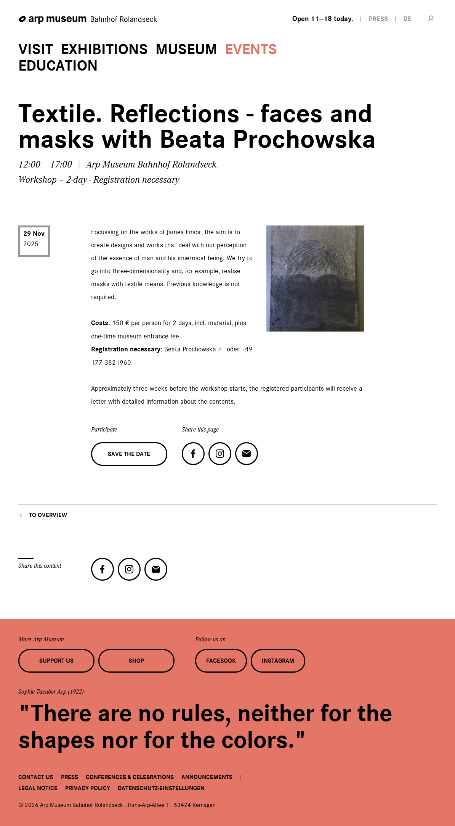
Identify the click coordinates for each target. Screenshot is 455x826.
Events (251, 49)
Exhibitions (104, 49)
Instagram (278, 660)
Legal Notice (38, 788)
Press (69, 777)
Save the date (129, 454)
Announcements (206, 777)
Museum (186, 49)
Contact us (35, 777)
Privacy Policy (87, 788)
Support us (56, 660)
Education (58, 66)
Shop (136, 660)
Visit (35, 49)
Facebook (221, 660)
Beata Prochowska (190, 349)
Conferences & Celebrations (130, 777)
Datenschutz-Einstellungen (161, 788)
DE (407, 19)
